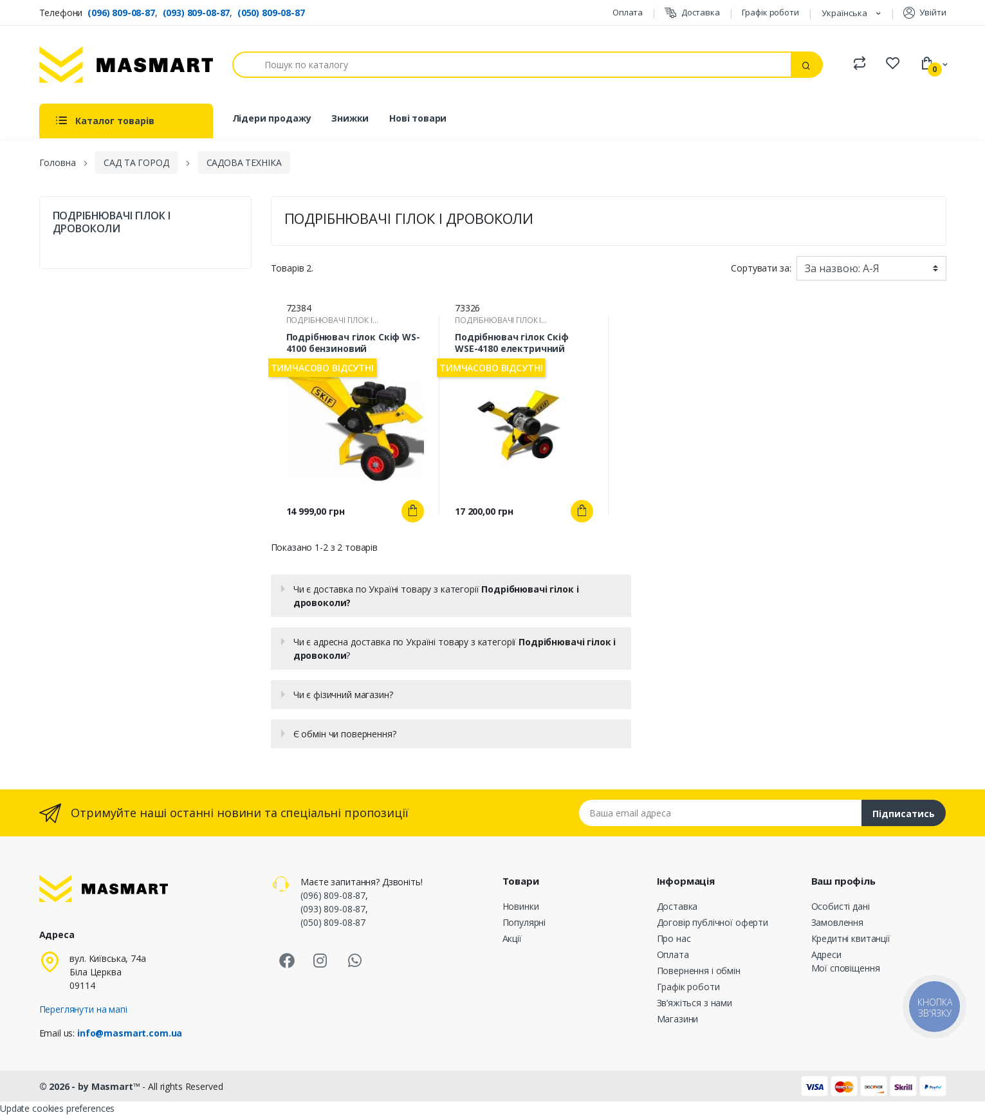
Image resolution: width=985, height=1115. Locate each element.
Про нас (674, 938)
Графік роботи (770, 12)
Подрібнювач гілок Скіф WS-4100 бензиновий (353, 343)
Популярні (524, 922)
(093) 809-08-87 (196, 12)
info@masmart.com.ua (129, 1033)
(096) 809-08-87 (121, 12)
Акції (512, 938)
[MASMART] (126, 64)
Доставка (692, 12)
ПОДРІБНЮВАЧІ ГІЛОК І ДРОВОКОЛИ (111, 222)
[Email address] (720, 813)
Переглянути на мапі (83, 1009)
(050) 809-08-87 (271, 12)
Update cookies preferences (57, 1108)
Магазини (678, 1019)
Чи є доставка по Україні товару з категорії (436, 596)
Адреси (826, 954)
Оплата (627, 12)
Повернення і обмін (699, 970)
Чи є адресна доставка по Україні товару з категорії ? (454, 648)
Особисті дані (840, 906)
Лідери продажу (271, 118)
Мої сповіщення (845, 968)
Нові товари (417, 118)
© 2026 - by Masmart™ (91, 1086)
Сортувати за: (761, 268)
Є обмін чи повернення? (344, 734)
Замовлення (837, 922)
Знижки (350, 118)
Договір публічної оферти (713, 922)
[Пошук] (512, 64)
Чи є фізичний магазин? (343, 694)
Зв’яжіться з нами (695, 1003)
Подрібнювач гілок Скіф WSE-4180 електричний (512, 343)
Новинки (520, 906)
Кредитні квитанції (850, 938)
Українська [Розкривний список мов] (845, 13)
